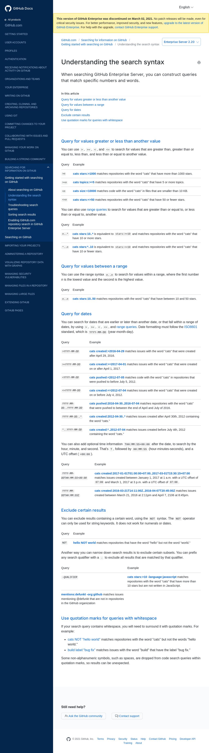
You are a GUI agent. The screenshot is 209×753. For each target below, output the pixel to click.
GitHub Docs (23, 8)
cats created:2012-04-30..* (107, 416)
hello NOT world (84, 542)
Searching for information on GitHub (20, 169)
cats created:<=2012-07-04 (107, 390)
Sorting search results (22, 214)
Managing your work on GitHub (22, 149)
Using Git (11, 115)
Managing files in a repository (26, 285)
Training (127, 743)
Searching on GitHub (18, 237)
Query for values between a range (82, 104)
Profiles (11, 50)
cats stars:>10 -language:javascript (151, 577)
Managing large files (20, 294)
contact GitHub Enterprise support (136, 27)
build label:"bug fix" (81, 650)
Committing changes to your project (25, 126)
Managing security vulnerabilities (18, 275)
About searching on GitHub (25, 189)
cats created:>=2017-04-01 (107, 364)
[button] (186, 7)
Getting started (16, 34)
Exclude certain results (75, 115)
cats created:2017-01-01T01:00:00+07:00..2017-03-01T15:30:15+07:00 (142, 473)
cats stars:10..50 (84, 298)
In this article (70, 93)
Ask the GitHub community (83, 716)
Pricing (173, 739)
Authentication (15, 59)
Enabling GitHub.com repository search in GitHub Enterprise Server (25, 224)
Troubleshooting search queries (23, 207)
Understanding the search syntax (24, 197)
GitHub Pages (14, 310)
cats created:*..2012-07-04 (107, 429)
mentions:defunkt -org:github (81, 594)
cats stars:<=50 (83, 199)
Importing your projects (22, 245)
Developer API (188, 739)
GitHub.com (13, 25)
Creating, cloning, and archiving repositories (21, 106)
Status (133, 739)
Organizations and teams (22, 79)
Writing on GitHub (17, 95)
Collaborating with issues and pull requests (26, 137)
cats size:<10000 (84, 191)
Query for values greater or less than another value (93, 99)
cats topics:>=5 (83, 182)
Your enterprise (16, 87)
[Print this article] (199, 63)
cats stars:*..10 (82, 246)
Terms (100, 739)
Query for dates (71, 109)
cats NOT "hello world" (84, 639)
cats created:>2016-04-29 (106, 351)
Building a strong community (25, 159)
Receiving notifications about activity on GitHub (26, 69)
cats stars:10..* (82, 233)
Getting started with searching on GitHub (24, 179)
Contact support (127, 716)
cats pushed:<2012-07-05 (106, 377)
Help (143, 739)
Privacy (111, 739)
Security (122, 739)
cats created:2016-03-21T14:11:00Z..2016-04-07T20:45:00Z (134, 490)
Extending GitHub (17, 302)
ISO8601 (190, 327)
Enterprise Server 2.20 (181, 42)
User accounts (15, 42)
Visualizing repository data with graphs (24, 264)
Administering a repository (24, 254)
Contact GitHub (157, 739)
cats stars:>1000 (84, 173)
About (139, 743)
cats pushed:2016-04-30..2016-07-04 (114, 403)
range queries (97, 209)
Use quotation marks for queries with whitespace (92, 120)
